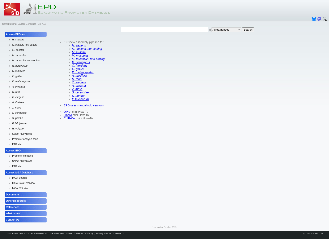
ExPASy (42, 24)
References (13, 207)
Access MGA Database (19, 172)
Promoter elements (22, 155)
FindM (68, 115)
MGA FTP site (20, 188)
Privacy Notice (103, 234)
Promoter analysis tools (25, 139)
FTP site (16, 144)
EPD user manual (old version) (84, 105)
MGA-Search (19, 177)
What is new (13, 213)
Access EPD (13, 150)
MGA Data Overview (23, 183)
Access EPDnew (15, 34)
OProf (67, 111)
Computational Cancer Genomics (19, 24)
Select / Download (22, 133)
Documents (13, 194)
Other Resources (16, 200)
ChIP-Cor (70, 118)
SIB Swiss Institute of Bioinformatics (27, 234)
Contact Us (12, 219)
